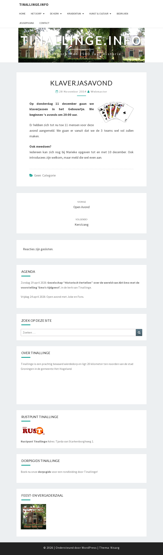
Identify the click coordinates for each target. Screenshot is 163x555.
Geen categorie (45, 175)
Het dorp (36, 13)
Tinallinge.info (33, 4)
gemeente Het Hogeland (56, 369)
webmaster (99, 91)
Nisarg (115, 547)
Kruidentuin (74, 13)
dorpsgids (44, 472)
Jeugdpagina (26, 23)
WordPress (89, 547)
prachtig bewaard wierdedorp (60, 364)
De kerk (54, 13)
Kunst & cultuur (98, 13)
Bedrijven (122, 13)
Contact (44, 23)
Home (22, 13)
